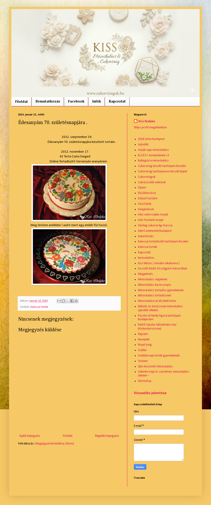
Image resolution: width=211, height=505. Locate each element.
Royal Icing (145, 344)
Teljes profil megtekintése (150, 127)
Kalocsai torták (39, 307)
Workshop (144, 381)
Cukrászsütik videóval (152, 182)
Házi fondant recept (150, 220)
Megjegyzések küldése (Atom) (54, 443)
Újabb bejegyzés (29, 436)
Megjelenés (145, 274)
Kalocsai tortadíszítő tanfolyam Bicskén (163, 241)
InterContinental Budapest (155, 231)
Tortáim (143, 361)
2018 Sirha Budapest (151, 139)
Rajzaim (143, 334)
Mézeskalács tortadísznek (154, 295)
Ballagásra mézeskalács (153, 160)
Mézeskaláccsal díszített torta (157, 301)
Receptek (144, 339)
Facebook (76, 101)
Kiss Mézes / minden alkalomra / (159, 263)
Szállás (142, 350)
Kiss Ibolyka (146, 121)
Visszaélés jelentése (150, 393)
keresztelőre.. (146, 258)
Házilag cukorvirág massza (155, 225)
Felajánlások (146, 209)
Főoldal (21, 102)
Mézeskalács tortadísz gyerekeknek (161, 290)
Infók (96, 101)
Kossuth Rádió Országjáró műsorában (162, 268)
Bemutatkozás (47, 101)
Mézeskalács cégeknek (152, 279)
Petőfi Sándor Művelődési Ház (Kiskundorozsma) (157, 326)
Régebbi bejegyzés (107, 436)
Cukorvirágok (146, 177)
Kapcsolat (117, 101)
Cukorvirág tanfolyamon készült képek (162, 171)
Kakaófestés (146, 236)
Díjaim (142, 187)
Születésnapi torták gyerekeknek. (159, 355)
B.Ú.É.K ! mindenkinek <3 (153, 155)
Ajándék (143, 144)
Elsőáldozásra (147, 193)
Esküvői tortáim (147, 198)
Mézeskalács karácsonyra (154, 285)
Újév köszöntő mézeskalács (155, 366)
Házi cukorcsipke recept (153, 214)
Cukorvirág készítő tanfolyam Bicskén (162, 166)
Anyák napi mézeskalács (153, 150)
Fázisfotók (144, 204)
